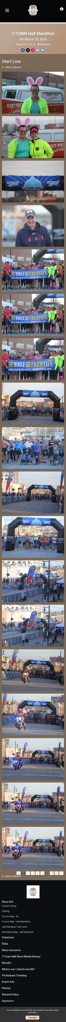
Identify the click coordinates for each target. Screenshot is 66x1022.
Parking (5, 911)
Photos (6, 988)
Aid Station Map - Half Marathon (17, 932)
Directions (45, 44)
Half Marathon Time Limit (14, 927)
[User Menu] (61, 9)
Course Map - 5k (10, 916)
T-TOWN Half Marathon (33, 33)
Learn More (32, 1012)
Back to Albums (11, 67)
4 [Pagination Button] (37, 873)
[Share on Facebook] (23, 50)
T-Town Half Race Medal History (21, 956)
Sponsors (8, 1000)
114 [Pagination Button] (56, 873)
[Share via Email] (37, 50)
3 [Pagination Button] (32, 873)
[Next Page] (61, 68)
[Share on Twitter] (28, 50)
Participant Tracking (14, 975)
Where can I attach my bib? (18, 969)
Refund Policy (10, 994)
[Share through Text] (43, 50)
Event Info (8, 981)
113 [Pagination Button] (51, 873)
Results (6, 962)
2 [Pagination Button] (28, 873)
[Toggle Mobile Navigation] (7, 10)
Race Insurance (11, 950)
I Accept (32, 1017)
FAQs (5, 943)
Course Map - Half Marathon (16, 921)
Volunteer (8, 937)
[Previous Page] (55, 68)
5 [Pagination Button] (42, 873)
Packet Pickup (9, 906)
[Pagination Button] (61, 873)
